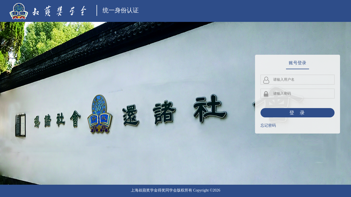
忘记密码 (268, 125)
